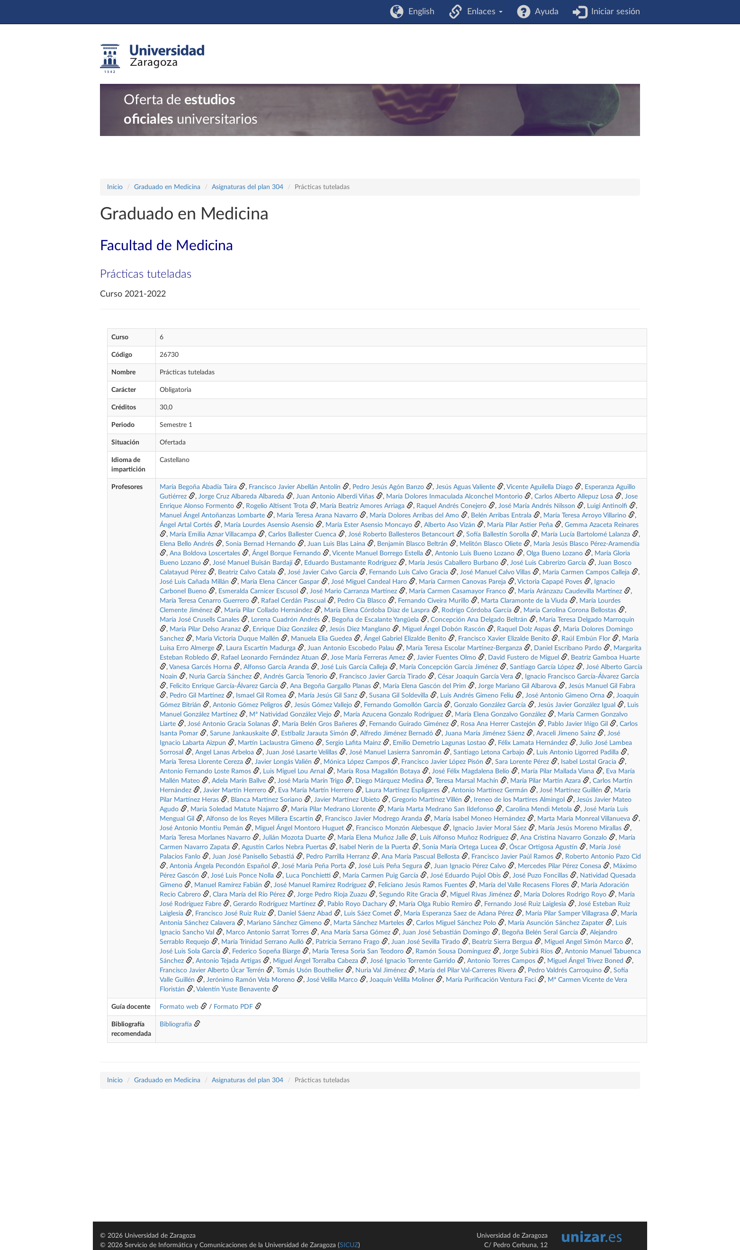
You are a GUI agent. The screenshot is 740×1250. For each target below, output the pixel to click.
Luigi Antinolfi (608, 506)
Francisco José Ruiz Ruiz (230, 913)
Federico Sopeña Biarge (266, 951)
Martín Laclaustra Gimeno (276, 743)
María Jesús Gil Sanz (327, 695)
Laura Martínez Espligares (402, 790)
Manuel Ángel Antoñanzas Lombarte (212, 515)
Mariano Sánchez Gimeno (284, 923)
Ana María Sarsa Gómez (355, 932)
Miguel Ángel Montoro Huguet (299, 828)
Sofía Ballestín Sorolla (497, 534)
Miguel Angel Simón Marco (583, 942)
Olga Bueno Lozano (554, 553)
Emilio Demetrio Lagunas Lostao (439, 743)
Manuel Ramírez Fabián (228, 885)
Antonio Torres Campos (501, 961)
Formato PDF (233, 1007)
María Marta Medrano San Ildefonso (441, 809)
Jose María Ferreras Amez (368, 657)
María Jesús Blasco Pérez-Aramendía (586, 544)
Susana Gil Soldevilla (398, 695)
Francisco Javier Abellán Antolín (295, 487)
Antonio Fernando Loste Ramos (205, 771)
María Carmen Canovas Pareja (462, 582)
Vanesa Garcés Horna (200, 667)
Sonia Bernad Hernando (261, 544)
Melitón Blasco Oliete (491, 544)
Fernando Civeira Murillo (433, 601)
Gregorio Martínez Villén (427, 800)
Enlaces (482, 12)
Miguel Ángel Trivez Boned (585, 961)
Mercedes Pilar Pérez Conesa (559, 866)
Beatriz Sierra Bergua (502, 942)
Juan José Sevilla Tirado (425, 942)
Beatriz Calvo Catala (247, 572)
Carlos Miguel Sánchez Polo (456, 923)
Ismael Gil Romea (261, 695)
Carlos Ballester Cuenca (302, 534)
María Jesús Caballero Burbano (453, 563)
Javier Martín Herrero (234, 790)
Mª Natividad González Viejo (290, 714)
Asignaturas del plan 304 (247, 187)
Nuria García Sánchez (220, 676)
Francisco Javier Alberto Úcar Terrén (212, 970)
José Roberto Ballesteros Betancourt (401, 534)
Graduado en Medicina (167, 187)
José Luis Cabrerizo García (548, 563)
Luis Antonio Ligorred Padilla (577, 752)
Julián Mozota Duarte (293, 837)
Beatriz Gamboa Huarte (605, 657)
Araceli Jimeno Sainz (566, 733)
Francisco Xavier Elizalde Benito (504, 638)
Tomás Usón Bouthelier (309, 970)
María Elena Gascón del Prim (424, 686)
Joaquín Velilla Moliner (402, 980)
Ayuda (545, 12)
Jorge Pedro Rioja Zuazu (332, 894)
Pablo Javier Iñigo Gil (578, 724)
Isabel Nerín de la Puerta (374, 847)
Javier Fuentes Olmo (446, 657)
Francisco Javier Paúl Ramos (512, 856)
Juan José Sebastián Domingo (446, 932)
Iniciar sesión (613, 12)
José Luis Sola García (190, 951)
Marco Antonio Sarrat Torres (267, 932)
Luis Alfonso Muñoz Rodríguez (464, 837)
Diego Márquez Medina (389, 781)
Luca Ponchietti (309, 875)
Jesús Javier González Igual (576, 705)
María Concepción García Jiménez (448, 667)
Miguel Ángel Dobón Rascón (443, 629)
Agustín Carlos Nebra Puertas (284, 847)
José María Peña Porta (313, 866)
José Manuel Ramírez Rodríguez (320, 885)
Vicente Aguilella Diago (539, 487)
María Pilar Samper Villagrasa (567, 913)
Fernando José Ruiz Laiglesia (525, 904)
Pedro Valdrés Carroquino (565, 970)
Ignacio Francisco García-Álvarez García (582, 676)
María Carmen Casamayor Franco (457, 591)
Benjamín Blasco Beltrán (412, 544)
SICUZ (349, 1245)
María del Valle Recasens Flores (524, 885)
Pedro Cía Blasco (361, 601)
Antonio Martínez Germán (489, 790)
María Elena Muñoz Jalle (372, 837)
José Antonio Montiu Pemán (201, 828)
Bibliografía (176, 1024)
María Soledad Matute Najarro (234, 809)
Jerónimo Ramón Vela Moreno (251, 980)
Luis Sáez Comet (368, 913)
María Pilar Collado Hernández (268, 610)
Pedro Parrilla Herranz (338, 856)
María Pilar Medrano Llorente (333, 809)
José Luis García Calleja (354, 667)
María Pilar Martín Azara (545, 781)
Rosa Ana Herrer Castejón (498, 724)
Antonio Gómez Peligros (247, 705)
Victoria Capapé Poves (549, 582)
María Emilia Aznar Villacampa (213, 534)
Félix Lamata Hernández (533, 743)
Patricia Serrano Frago (347, 942)
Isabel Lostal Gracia (588, 762)
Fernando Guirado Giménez (409, 724)
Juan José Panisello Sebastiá (253, 856)
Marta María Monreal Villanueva (583, 818)
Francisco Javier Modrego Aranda (373, 818)
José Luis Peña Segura (390, 866)
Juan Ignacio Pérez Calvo (470, 866)
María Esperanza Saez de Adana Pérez (459, 913)
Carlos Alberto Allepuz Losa (573, 496)
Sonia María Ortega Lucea (459, 847)
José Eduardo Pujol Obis (465, 875)
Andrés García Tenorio (295, 676)
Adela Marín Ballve (239, 781)
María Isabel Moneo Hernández (479, 818)
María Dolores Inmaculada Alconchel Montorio (454, 496)
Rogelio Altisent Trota (277, 506)
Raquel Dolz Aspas (524, 629)
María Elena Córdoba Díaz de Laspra (377, 610)
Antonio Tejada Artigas (228, 961)
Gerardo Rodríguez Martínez (274, 904)
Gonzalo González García (490, 705)
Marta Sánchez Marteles (369, 923)
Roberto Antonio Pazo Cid (603, 856)
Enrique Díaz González (285, 629)
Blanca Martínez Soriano (266, 800)
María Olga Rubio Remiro (435, 904)
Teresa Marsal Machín (466, 781)
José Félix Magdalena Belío (470, 771)
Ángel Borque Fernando (286, 553)
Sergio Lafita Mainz (353, 743)
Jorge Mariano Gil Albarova (517, 686)
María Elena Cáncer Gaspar (280, 582)
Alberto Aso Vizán (449, 525)
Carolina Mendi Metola (538, 809)
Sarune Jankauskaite (240, 733)
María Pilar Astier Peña (520, 525)
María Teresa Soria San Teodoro (358, 951)
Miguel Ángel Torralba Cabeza (315, 961)
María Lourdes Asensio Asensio (269, 525)
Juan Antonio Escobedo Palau (350, 648)
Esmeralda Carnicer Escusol (258, 591)
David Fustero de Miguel (523, 657)
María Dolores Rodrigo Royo (564, 894)
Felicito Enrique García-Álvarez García (224, 686)
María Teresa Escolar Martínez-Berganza (464, 648)
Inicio (115, 187)
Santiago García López (542, 667)
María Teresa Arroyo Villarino (584, 515)
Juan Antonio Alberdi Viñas (335, 496)
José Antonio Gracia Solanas (229, 724)
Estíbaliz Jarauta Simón (314, 733)
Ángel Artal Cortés (186, 525)
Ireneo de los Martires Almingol (519, 800)
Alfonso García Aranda (276, 667)
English (419, 12)
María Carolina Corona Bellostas (569, 610)
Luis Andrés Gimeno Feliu (477, 695)
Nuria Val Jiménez (380, 970)
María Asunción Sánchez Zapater (556, 923)
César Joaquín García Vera (475, 676)
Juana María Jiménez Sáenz (484, 733)
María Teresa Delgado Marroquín (586, 619)
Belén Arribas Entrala (501, 515)
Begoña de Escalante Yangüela (375, 619)
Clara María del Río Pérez (249, 894)
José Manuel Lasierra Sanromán (395, 752)
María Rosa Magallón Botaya (378, 771)
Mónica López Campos (356, 762)
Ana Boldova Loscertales (205, 553)
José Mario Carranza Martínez (353, 591)
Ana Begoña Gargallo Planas (330, 686)
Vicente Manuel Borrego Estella (377, 553)
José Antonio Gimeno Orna (565, 695)
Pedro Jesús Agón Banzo (388, 487)
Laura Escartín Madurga (261, 648)
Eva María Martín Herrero (315, 790)
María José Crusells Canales (199, 619)
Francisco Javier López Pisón (442, 762)
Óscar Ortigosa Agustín (543, 847)
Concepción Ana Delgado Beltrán (479, 619)
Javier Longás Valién (283, 762)
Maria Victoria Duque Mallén (237, 638)
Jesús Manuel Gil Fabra (602, 686)
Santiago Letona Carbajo (488, 752)
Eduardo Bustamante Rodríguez (350, 563)
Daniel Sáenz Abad (305, 913)
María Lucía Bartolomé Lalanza (585, 534)
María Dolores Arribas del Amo (414, 515)
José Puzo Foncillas (540, 875)
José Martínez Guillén (571, 790)
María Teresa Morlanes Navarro (205, 837)
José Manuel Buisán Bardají (252, 563)
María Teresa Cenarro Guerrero (204, 601)
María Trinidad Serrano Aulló (262, 942)
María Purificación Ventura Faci (491, 980)
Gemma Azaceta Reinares (602, 525)
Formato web (179, 1007)
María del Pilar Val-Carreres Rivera (467, 970)
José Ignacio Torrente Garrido (412, 961)
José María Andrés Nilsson (536, 506)
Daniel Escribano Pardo (568, 648)
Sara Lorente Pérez (522, 762)
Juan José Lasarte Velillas (301, 752)
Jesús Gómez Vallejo (323, 705)
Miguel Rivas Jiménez (481, 894)
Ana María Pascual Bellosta (420, 856)
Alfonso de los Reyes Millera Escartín (259, 818)
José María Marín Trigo (310, 781)
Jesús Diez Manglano (359, 629)
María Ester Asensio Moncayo (368, 525)
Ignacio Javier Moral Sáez (489, 828)
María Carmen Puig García (380, 875)
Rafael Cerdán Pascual (293, 601)
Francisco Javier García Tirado (382, 676)
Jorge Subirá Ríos (528, 951)
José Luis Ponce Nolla (242, 875)
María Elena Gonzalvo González (500, 714)
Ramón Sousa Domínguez (453, 951)
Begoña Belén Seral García (540, 932)
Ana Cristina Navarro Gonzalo (563, 837)
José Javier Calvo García (322, 572)
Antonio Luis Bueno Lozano (474, 553)
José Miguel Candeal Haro (369, 582)
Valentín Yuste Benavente (233, 989)
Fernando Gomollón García (403, 705)
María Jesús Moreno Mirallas (580, 828)
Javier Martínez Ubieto (347, 800)
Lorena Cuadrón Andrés (285, 619)
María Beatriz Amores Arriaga (362, 506)
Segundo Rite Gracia (408, 894)
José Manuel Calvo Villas (495, 572)
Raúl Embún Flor (585, 638)
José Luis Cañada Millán (194, 582)
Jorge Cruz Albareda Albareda (241, 496)
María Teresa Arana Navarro (317, 515)
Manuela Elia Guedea (321, 638)
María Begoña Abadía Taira (198, 487)
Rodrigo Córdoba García (477, 610)
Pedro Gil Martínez (197, 695)
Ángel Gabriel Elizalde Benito (405, 638)
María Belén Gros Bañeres (319, 724)
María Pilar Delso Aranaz (205, 629)
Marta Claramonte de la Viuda (524, 601)
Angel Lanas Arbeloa (224, 752)
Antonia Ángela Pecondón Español (220, 866)
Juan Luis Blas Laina (336, 544)
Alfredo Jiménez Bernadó (396, 733)
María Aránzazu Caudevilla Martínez (570, 591)
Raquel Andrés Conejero (451, 506)
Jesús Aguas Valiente (465, 487)
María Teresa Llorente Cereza (201, 762)
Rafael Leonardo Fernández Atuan (270, 657)
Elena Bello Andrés (187, 544)
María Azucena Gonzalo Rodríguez (393, 714)
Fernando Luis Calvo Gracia (408, 572)
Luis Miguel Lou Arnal (294, 771)
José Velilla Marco (332, 980)
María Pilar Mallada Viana (557, 771)
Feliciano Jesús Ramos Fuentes (422, 885)
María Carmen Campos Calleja (586, 572)
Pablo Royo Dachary (357, 904)
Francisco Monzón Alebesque (398, 828)
